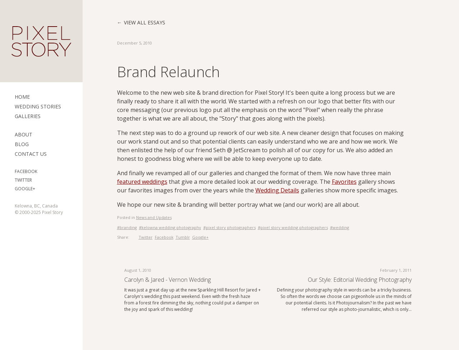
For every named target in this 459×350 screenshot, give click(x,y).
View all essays (144, 22)
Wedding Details (277, 190)
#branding (127, 227)
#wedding (339, 227)
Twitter (23, 180)
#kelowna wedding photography (170, 227)
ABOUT (23, 134)
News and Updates (154, 217)
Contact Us (31, 153)
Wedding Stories (38, 106)
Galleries (28, 116)
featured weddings (142, 182)
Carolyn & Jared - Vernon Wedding (167, 280)
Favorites (344, 182)
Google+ (25, 189)
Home (22, 96)
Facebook (26, 171)
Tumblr (183, 237)
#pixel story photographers (229, 227)
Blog (22, 144)
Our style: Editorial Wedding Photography (360, 280)
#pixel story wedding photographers (293, 227)
